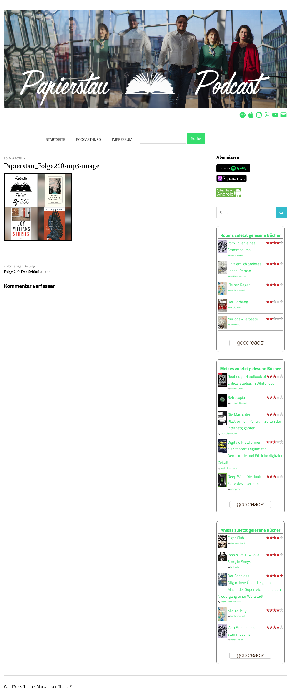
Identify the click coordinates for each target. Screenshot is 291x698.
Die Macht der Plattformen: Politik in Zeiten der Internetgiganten (254, 421)
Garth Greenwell (237, 290)
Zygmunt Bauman (238, 403)
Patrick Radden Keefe (231, 601)
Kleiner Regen (239, 285)
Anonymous (235, 489)
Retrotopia (236, 397)
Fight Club (236, 538)
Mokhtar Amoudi (238, 276)
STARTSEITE (55, 139)
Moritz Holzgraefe (229, 468)
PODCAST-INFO (88, 139)
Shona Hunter (236, 388)
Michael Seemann (229, 433)
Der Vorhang (238, 302)
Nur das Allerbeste (243, 319)
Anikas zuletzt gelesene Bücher (250, 530)
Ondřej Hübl (235, 307)
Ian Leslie (234, 567)
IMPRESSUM (122, 139)
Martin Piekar (236, 255)
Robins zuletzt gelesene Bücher (250, 235)
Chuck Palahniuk (237, 543)
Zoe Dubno (235, 324)
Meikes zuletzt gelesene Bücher (250, 368)
